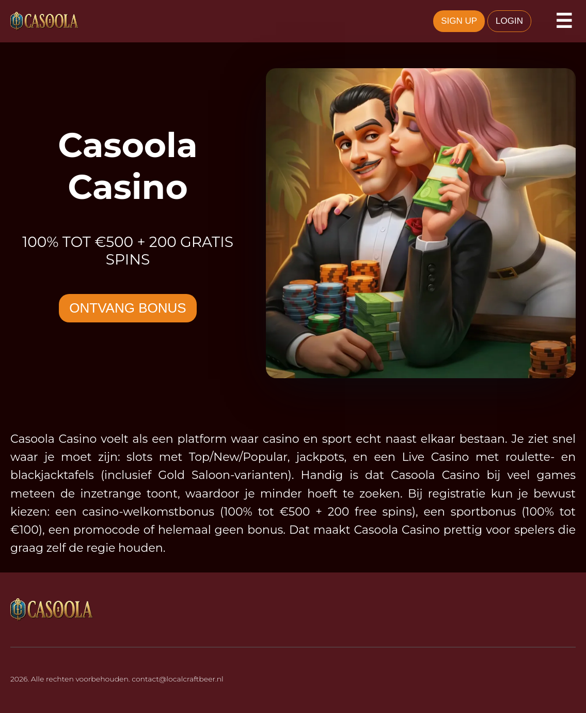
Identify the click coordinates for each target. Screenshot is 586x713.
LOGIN (509, 21)
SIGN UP (459, 21)
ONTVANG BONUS (127, 308)
